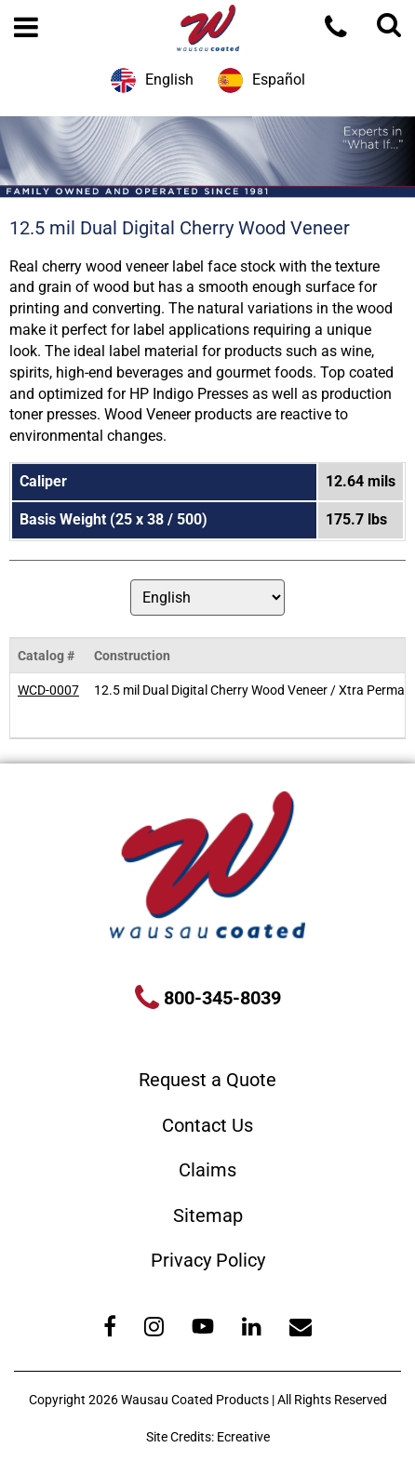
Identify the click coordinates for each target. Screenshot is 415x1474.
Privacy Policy (208, 1260)
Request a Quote (207, 1080)
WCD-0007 (48, 690)
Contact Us (207, 1125)
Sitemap (208, 1215)
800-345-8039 (220, 998)
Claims (207, 1170)
